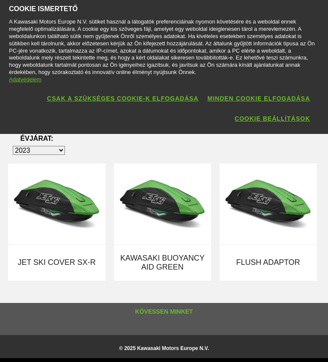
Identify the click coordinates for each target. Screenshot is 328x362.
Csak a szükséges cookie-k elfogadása (123, 98)
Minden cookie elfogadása (259, 98)
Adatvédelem (25, 79)
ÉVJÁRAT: (36, 138)
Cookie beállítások (272, 118)
